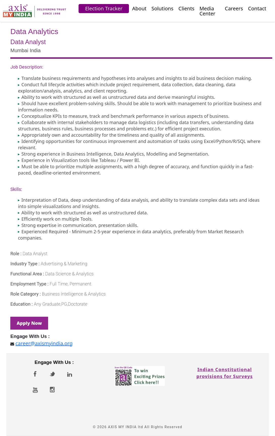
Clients (186, 8)
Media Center (207, 11)
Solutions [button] (163, 8)
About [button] (139, 8)
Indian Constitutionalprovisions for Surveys (224, 369)
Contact (257, 8)
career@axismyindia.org (44, 343)
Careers (234, 8)
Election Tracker (103, 8)
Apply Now (29, 323)
